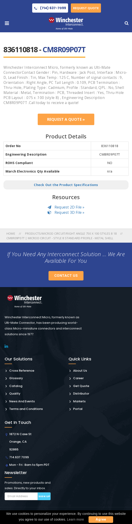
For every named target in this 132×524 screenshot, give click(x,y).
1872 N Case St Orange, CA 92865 (20, 442)
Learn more (75, 519)
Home (11, 233)
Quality (14, 393)
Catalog (15, 386)
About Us (80, 370)
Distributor (81, 393)
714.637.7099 (19, 457)
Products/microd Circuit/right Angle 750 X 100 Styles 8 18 (71, 233)
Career (78, 378)
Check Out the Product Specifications (66, 185)
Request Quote (86, 8)
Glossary (16, 378)
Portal (78, 409)
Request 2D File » (66, 207)
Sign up (44, 496)
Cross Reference (21, 370)
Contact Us (66, 276)
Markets (79, 401)
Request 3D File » (66, 212)
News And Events (22, 401)
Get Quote (81, 386)
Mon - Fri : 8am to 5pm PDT (29, 465)
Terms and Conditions (26, 409)
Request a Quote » (66, 119)
